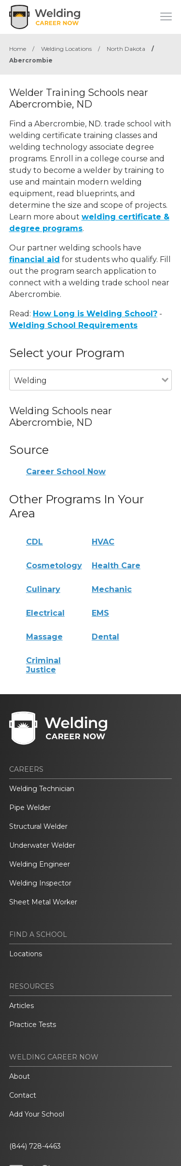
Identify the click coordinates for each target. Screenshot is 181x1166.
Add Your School (36, 1114)
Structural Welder (38, 826)
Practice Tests (32, 1024)
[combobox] (86, 394)
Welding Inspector (40, 883)
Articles (21, 1005)
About (19, 1076)
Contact (22, 1095)
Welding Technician (41, 788)
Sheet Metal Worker (43, 902)
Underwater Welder (42, 845)
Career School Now (66, 471)
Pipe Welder (30, 807)
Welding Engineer (39, 864)
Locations (25, 953)
